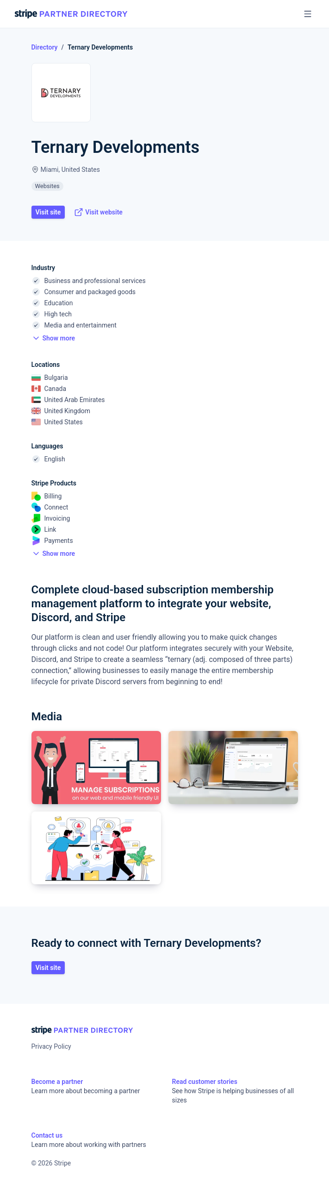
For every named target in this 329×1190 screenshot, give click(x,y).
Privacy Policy (51, 1046)
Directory (44, 47)
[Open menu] (307, 13)
